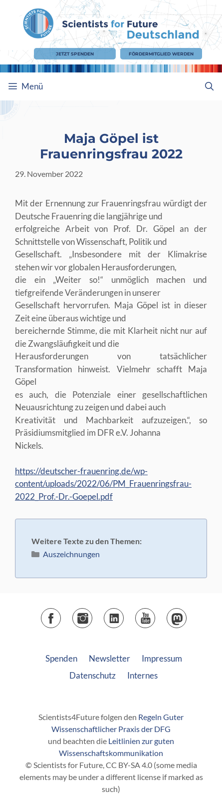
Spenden (61, 658)
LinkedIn (123, 615)
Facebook (60, 615)
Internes (142, 675)
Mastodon (186, 615)
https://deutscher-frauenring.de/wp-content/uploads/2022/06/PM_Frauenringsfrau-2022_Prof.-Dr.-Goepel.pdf (103, 484)
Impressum (162, 658)
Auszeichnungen (71, 554)
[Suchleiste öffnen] (209, 86)
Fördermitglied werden (161, 53)
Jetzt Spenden (75, 53)
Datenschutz (92, 675)
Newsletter (109, 658)
